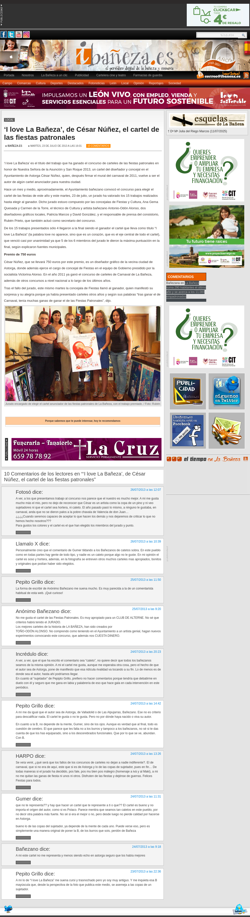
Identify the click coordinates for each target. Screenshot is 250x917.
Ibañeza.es (126, 58)
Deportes (56, 83)
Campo (7, 83)
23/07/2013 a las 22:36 (145, 871)
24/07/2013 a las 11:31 (145, 796)
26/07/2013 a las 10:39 (145, 541)
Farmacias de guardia (147, 75)
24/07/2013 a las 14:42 (145, 703)
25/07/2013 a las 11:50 (145, 580)
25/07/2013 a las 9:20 (146, 609)
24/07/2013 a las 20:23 (145, 652)
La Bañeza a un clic (54, 75)
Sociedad (174, 83)
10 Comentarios (99, 145)
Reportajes (156, 83)
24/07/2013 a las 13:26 (145, 754)
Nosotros (28, 75)
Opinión (139, 83)
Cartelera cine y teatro (111, 75)
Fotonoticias (96, 83)
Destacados (76, 83)
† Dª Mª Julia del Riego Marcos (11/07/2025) (197, 131)
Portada (9, 75)
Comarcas (24, 83)
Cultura (41, 83)
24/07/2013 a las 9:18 (146, 846)
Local (125, 83)
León (113, 83)
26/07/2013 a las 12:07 (145, 490)
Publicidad (82, 75)
